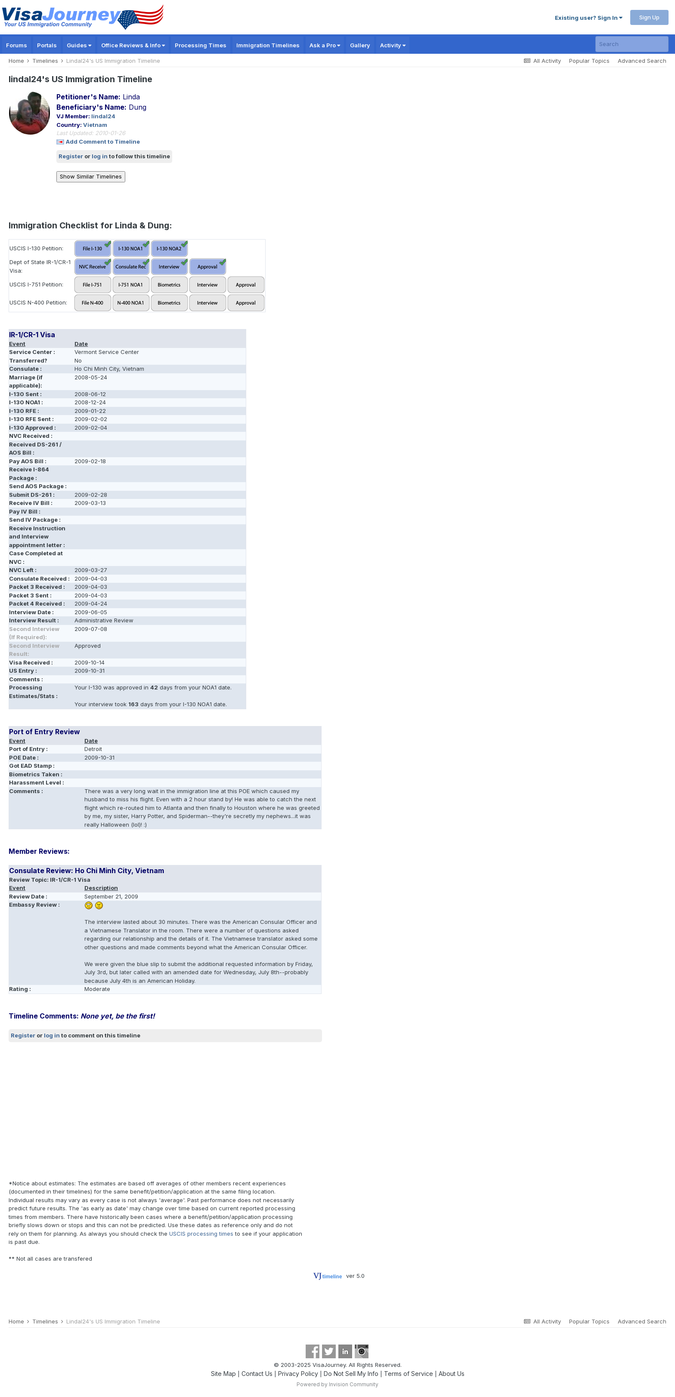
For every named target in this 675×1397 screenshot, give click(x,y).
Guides (79, 45)
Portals (47, 45)
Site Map (223, 1373)
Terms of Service (408, 1373)
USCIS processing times (201, 1233)
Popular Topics (589, 60)
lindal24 (103, 116)
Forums (16, 45)
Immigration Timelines (268, 45)
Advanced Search (642, 60)
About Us (451, 1373)
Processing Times (200, 45)
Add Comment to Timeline (103, 141)
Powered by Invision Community (337, 1384)
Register (71, 156)
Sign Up (649, 17)
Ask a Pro (325, 45)
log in (100, 156)
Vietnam (95, 124)
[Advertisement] (165, 1110)
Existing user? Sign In (588, 17)
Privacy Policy (298, 1373)
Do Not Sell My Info (351, 1373)
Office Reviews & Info (133, 45)
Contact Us (257, 1373)
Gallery (360, 45)
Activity (393, 45)
